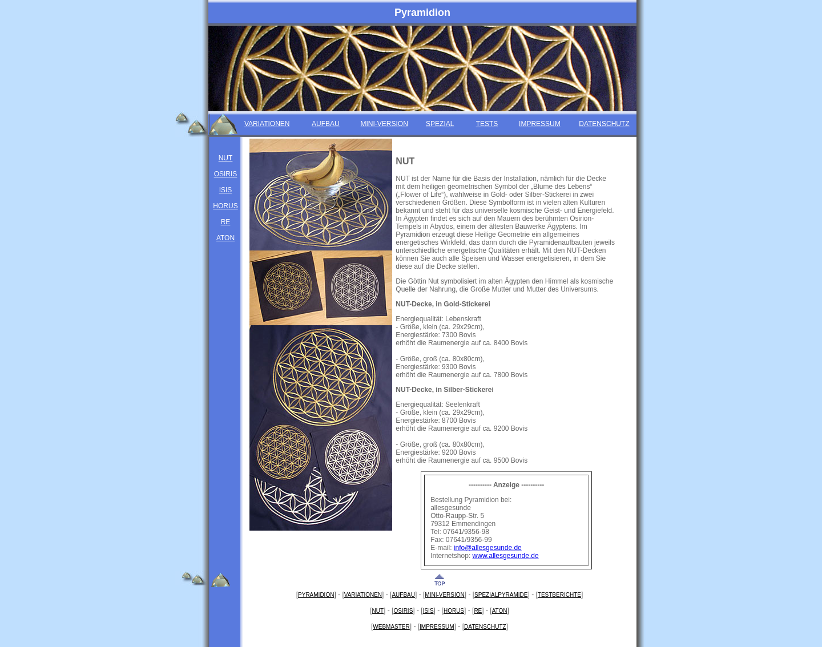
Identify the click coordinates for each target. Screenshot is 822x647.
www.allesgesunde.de (506, 556)
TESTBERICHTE (559, 595)
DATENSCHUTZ (604, 124)
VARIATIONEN (267, 124)
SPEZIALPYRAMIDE (500, 595)
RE (226, 222)
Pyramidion (422, 12)
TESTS (487, 124)
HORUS (225, 206)
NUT (226, 158)
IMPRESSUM (539, 124)
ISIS (225, 190)
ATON (225, 238)
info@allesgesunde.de (488, 548)
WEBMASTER (391, 627)
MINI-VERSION (384, 124)
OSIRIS (225, 174)
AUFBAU (325, 124)
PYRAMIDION (316, 595)
